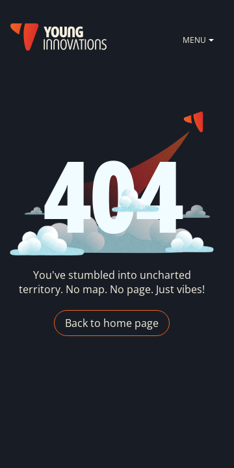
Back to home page (112, 323)
